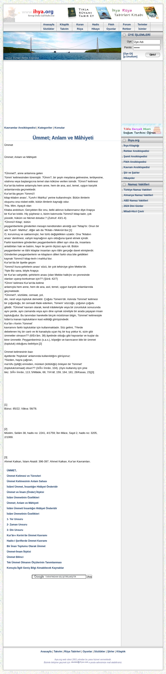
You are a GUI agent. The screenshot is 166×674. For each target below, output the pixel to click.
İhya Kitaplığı (131, 145)
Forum (127, 24)
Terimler (142, 24)
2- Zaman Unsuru (17, 524)
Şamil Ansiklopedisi (135, 156)
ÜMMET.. (12, 470)
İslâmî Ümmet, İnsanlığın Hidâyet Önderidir (32, 486)
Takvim (64, 28)
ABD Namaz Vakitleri (136, 200)
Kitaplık (120, 651)
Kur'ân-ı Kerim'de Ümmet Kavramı (27, 535)
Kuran (80, 24)
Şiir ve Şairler (132, 172)
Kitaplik (64, 24)
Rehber (126, 28)
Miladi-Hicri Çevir (134, 211)
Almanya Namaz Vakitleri (138, 195)
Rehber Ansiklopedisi (136, 151)
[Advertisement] (83, 92)
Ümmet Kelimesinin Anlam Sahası (27, 481)
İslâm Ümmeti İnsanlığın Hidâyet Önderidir (32, 508)
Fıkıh (111, 24)
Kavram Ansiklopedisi (137, 167)
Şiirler (110, 651)
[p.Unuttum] (130, 56)
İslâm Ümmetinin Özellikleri (23, 497)
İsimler (143, 28)
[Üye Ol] (128, 53)
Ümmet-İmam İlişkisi (19, 551)
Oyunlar (111, 28)
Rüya (80, 28)
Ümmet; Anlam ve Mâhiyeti (23, 502)
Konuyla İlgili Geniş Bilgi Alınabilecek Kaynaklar (35, 567)
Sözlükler (48, 28)
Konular (60, 127)
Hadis (95, 24)
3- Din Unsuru (15, 530)
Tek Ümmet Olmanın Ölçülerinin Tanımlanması (34, 562)
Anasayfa (48, 24)
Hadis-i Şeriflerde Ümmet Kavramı (27, 540)
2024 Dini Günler (134, 206)
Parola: (128, 47)
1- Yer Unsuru (15, 519)
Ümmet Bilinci (15, 557)
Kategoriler (45, 127)
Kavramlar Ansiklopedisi (20, 127)
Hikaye (96, 28)
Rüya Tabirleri (72, 651)
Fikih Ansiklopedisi (135, 161)
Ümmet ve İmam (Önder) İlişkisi (25, 492)
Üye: (129, 41)
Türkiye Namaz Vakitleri (138, 189)
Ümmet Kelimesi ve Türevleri (24, 475)
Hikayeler (129, 178)
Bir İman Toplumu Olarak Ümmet (26, 546)
